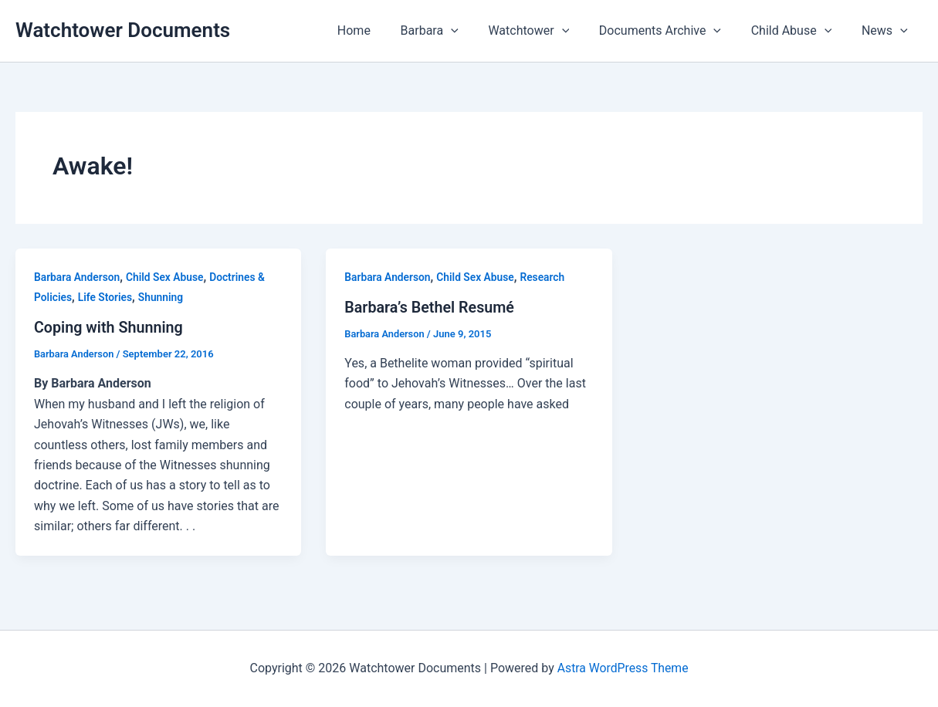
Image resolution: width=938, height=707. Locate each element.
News (887, 31)
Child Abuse (799, 31)
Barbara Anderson (77, 277)
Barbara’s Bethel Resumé (430, 307)
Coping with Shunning (109, 327)
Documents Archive (672, 31)
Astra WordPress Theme (622, 668)
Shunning (162, 297)
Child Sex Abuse (166, 277)
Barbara (453, 31)
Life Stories (106, 297)
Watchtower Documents (122, 30)
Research (545, 277)
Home (381, 30)
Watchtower (547, 31)
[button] (474, 31)
